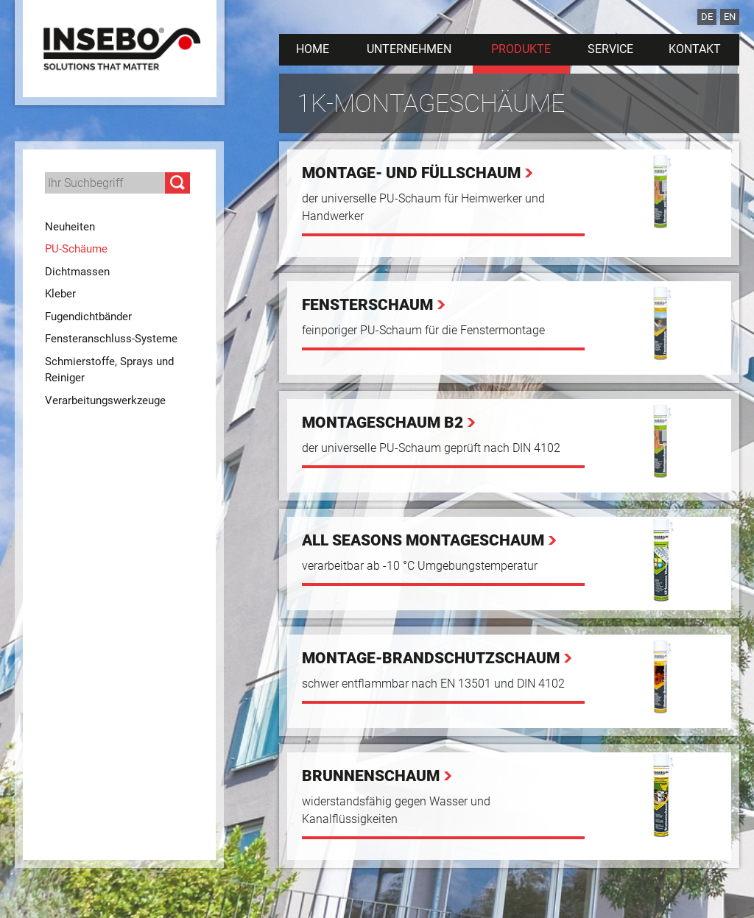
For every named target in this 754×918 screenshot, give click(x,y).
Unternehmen (409, 49)
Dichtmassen (77, 271)
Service (610, 49)
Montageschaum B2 (382, 422)
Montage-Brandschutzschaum (431, 658)
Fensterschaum (367, 305)
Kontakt (695, 49)
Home (312, 49)
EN (730, 16)
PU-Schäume (76, 248)
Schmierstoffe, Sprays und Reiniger (109, 370)
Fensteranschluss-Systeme (111, 338)
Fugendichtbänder (88, 316)
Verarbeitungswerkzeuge (105, 400)
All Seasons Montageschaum (423, 540)
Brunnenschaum (371, 776)
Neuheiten (70, 226)
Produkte (521, 49)
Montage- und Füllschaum (411, 173)
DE (707, 16)
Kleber (60, 293)
